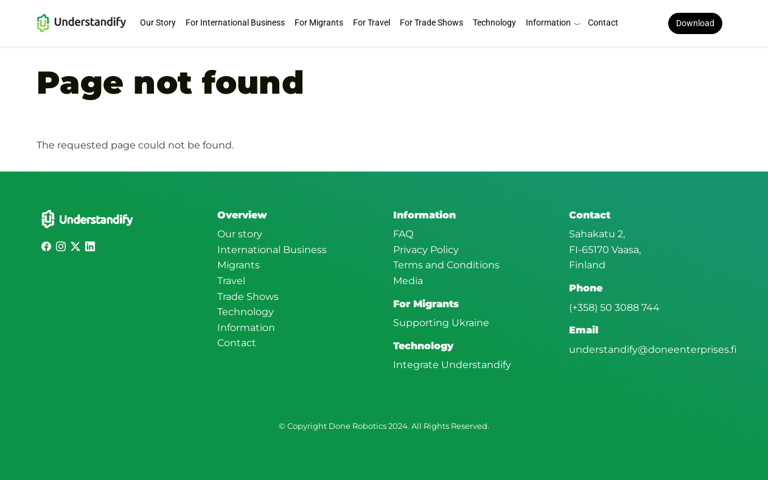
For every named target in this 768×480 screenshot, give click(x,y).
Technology (494, 22)
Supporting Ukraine (441, 323)
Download (695, 23)
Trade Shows (248, 296)
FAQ (403, 234)
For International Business (235, 22)
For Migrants (319, 22)
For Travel (371, 22)
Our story (239, 234)
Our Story (158, 22)
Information (548, 22)
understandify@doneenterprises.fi (653, 349)
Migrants (238, 265)
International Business (272, 250)
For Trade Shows (431, 22)
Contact (603, 22)
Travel (231, 281)
